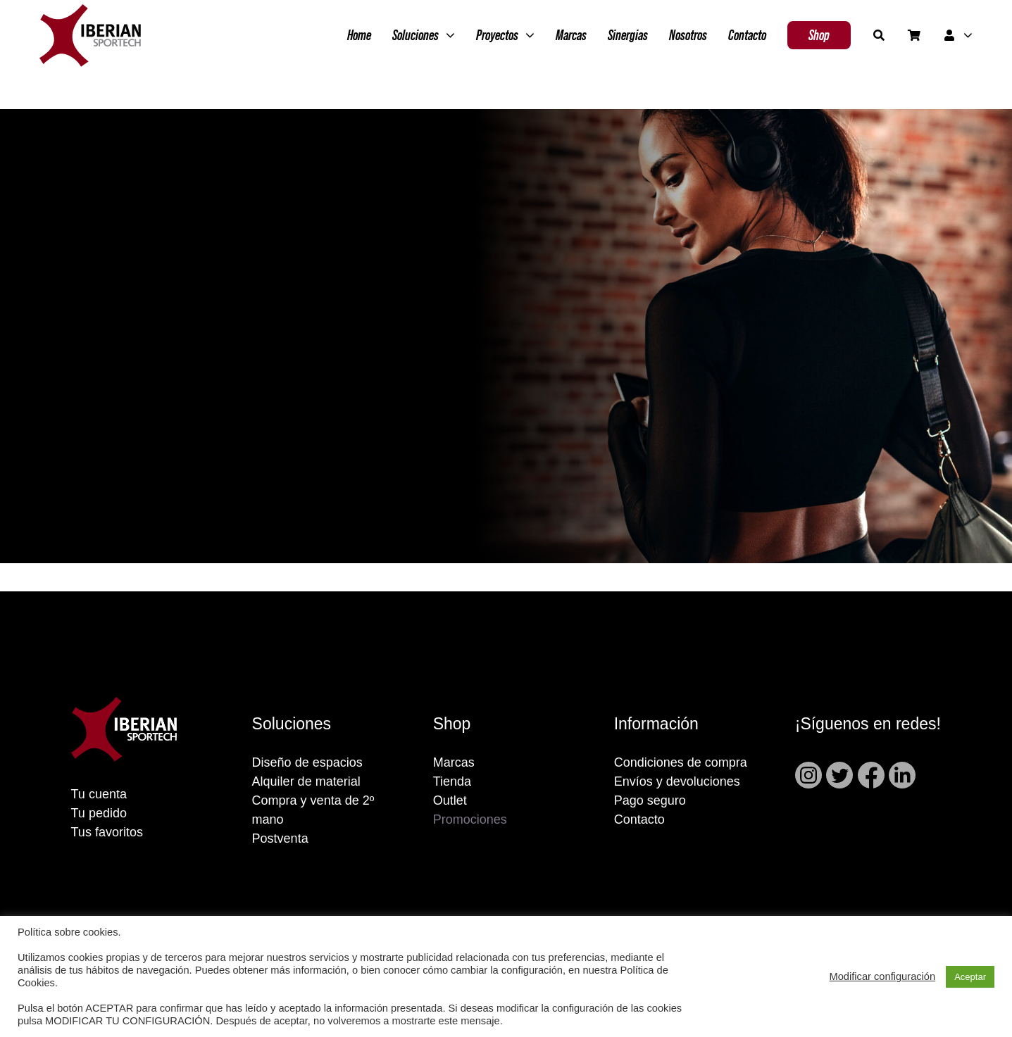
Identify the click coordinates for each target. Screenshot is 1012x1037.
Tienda (452, 781)
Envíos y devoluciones (677, 781)
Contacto (639, 819)
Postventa (280, 838)
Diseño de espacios (307, 762)
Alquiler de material (306, 781)
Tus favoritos (107, 832)
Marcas (454, 762)
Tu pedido (99, 813)
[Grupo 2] (90, 11)
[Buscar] (879, 35)
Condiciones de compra (680, 762)
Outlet (450, 800)
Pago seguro (650, 800)
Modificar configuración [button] (882, 976)
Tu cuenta (99, 794)
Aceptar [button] (970, 977)
